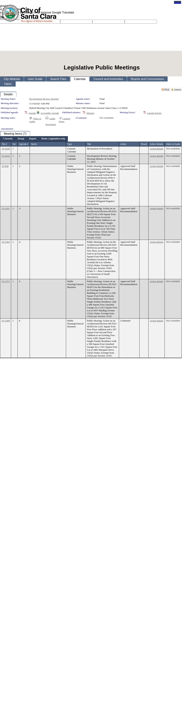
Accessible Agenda (49, 113)
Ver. (14, 144)
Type (69, 144)
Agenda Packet (154, 113)
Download (51, 124)
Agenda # (23, 144)
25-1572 (6, 281)
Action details (156, 148)
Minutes (90, 113)
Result (144, 144)
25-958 (5, 166)
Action (123, 144)
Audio (52, 118)
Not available (107, 117)
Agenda (32, 113)
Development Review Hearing (44, 98)
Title (89, 144)
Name (34, 144)
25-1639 (6, 148)
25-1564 (6, 242)
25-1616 (6, 156)
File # (4, 144)
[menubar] (34, 139)
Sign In (177, 2)
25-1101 (6, 208)
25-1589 (6, 320)
